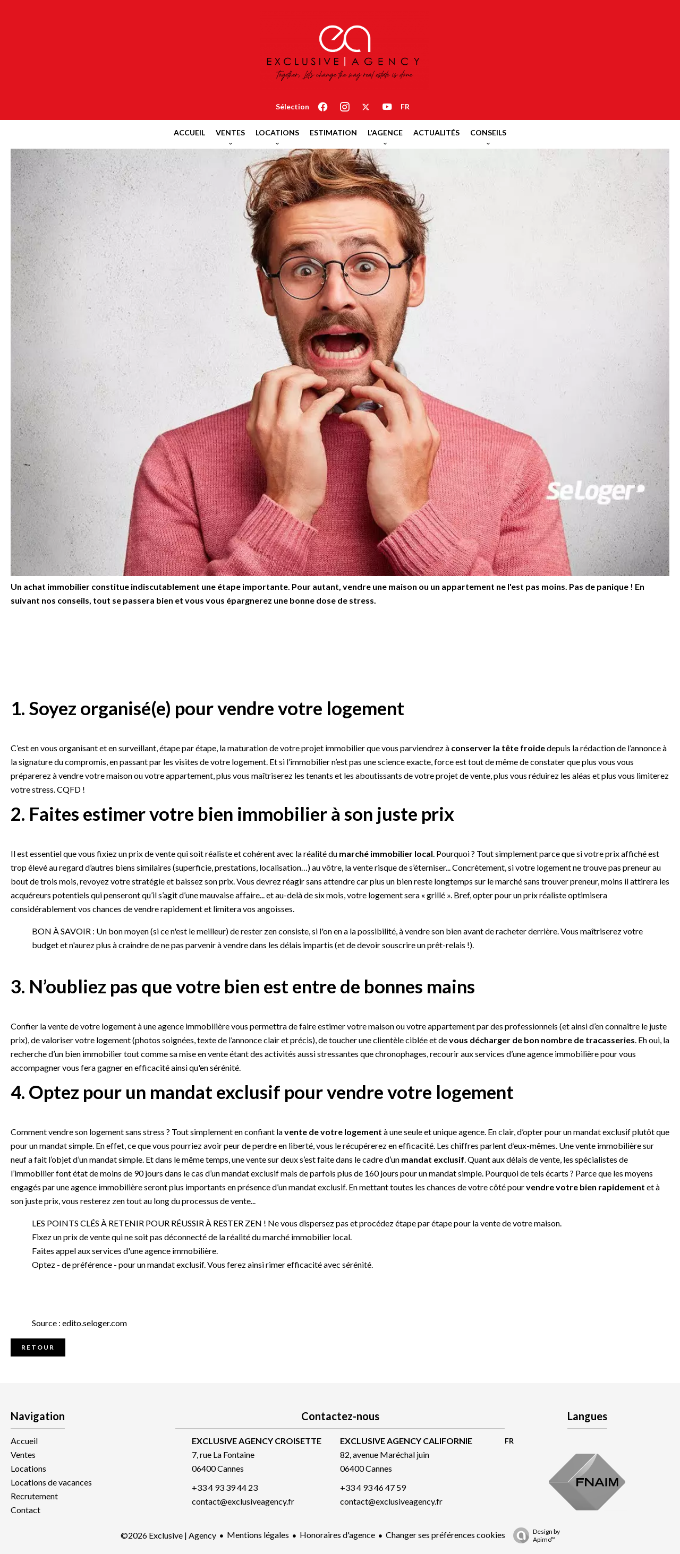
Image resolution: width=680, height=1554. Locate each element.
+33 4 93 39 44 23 (225, 1487)
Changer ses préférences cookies (445, 1535)
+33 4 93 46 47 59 (373, 1487)
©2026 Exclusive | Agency (168, 1535)
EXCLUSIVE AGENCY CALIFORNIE (406, 1441)
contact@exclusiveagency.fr (243, 1501)
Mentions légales (258, 1535)
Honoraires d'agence (337, 1535)
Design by (534, 1535)
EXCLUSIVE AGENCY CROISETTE (256, 1441)
